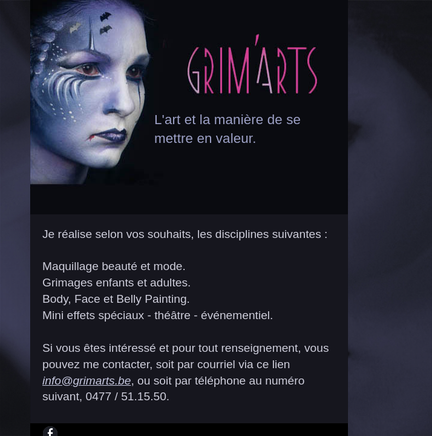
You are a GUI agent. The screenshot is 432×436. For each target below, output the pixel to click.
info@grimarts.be (86, 380)
